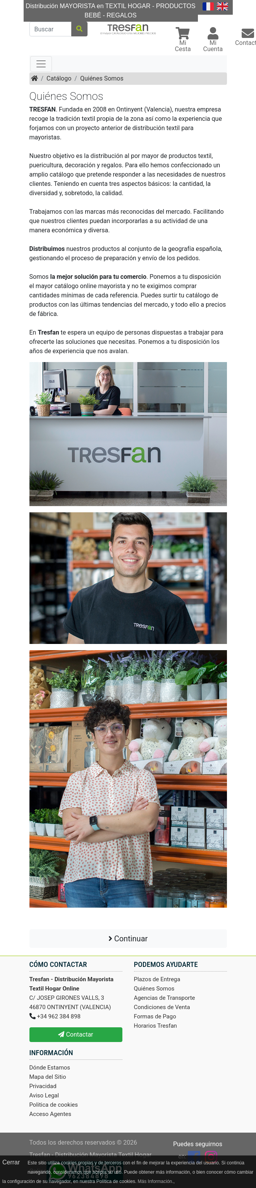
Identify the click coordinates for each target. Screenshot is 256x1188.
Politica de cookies (53, 1104)
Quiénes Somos (102, 78)
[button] (183, 40)
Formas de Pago (155, 1016)
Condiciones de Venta (162, 1007)
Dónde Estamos (49, 1067)
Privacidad (43, 1086)
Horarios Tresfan (155, 1025)
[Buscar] (50, 29)
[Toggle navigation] (41, 64)
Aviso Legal (44, 1095)
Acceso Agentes (50, 1114)
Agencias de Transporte (164, 997)
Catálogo (58, 78)
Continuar (128, 938)
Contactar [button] (75, 1034)
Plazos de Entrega (157, 979)
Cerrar (11, 1162)
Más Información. (156, 1181)
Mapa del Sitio (47, 1076)
